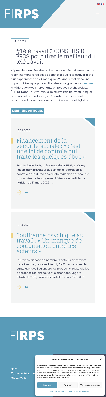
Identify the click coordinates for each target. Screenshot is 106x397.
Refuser (68, 385)
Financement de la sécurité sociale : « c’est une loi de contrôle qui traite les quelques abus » (51, 148)
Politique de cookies (58, 391)
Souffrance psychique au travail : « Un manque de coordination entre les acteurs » (50, 243)
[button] (100, 359)
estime (88, 83)
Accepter (47, 385)
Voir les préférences (90, 385)
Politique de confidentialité (78, 391)
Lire (25, 192)
